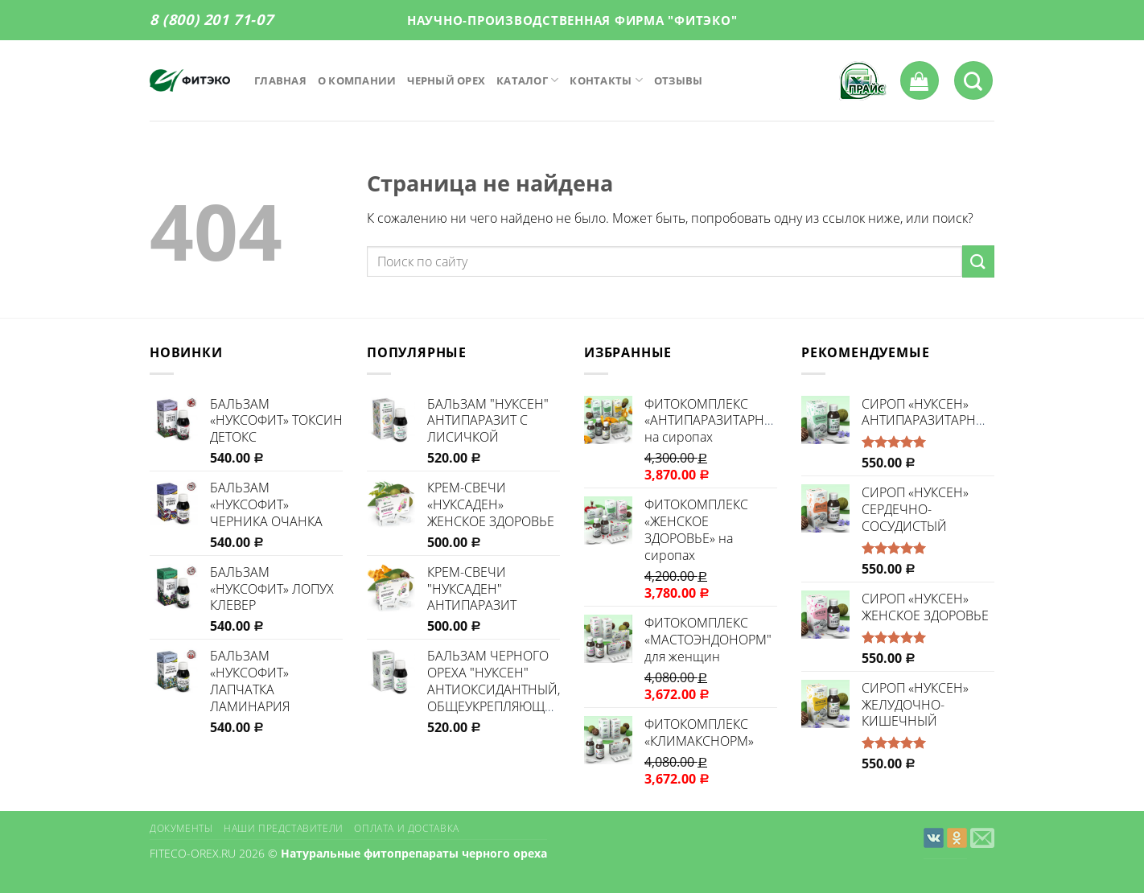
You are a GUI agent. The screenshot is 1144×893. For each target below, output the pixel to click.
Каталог (527, 80)
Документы (181, 828)
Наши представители (284, 828)
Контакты (606, 80)
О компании (357, 80)
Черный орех (446, 80)
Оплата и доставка (406, 828)
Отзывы (678, 80)
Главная (280, 80)
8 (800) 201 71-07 (211, 19)
